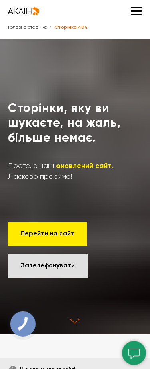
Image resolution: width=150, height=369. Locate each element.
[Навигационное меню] (136, 11)
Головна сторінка (28, 27)
